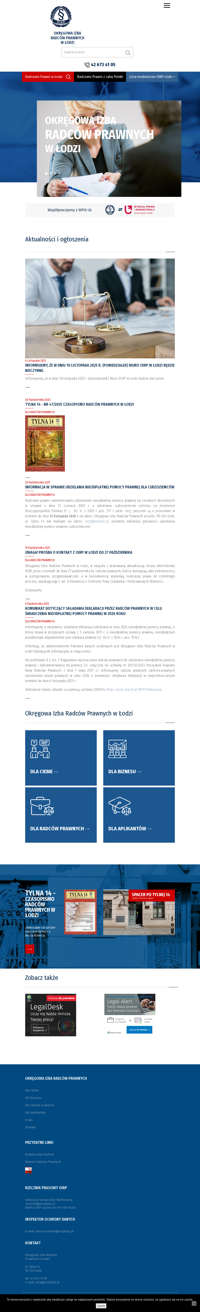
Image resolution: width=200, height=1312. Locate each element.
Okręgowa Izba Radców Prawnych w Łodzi (67, 38)
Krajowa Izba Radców (39, 1154)
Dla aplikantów (35, 1112)
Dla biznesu (33, 1098)
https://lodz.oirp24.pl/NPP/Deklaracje (134, 689)
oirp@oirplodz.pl (97, 521)
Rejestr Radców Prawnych (43, 1162)
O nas (29, 1120)
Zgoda (101, 1305)
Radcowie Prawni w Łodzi (44, 76)
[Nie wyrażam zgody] (194, 1303)
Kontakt (30, 1127)
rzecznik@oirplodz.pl (40, 1204)
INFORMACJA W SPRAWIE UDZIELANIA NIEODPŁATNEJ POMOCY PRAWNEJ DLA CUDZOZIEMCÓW (99, 487)
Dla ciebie (32, 1090)
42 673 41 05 (103, 65)
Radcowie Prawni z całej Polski (100, 76)
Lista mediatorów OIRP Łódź (150, 76)
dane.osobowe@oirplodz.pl (55, 1231)
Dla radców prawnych (39, 1105)
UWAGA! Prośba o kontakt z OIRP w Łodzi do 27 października (78, 552)
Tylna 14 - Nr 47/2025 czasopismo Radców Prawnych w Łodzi (79, 404)
